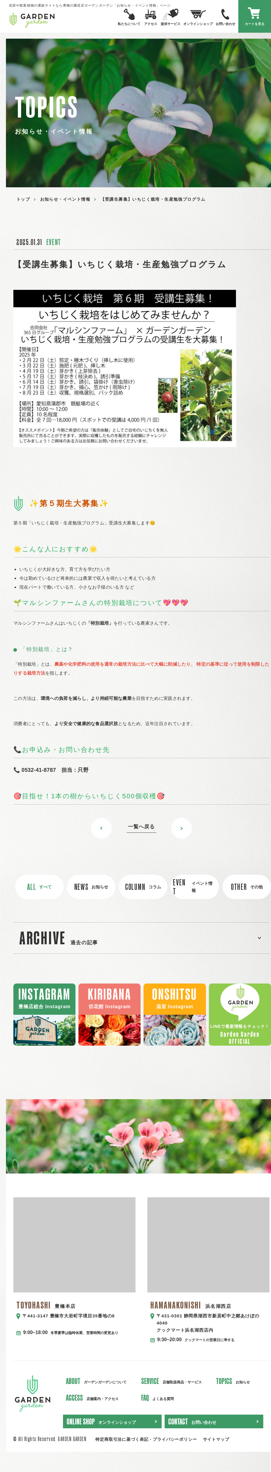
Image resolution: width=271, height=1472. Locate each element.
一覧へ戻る (141, 827)
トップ (23, 199)
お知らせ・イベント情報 (65, 199)
